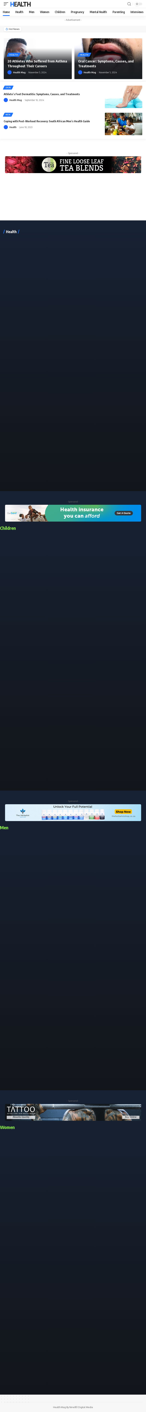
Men (8, 115)
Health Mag (19, 72)
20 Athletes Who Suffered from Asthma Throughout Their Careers (35, 63)
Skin (8, 88)
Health (20, 4)
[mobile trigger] (7, 4)
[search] (129, 4)
